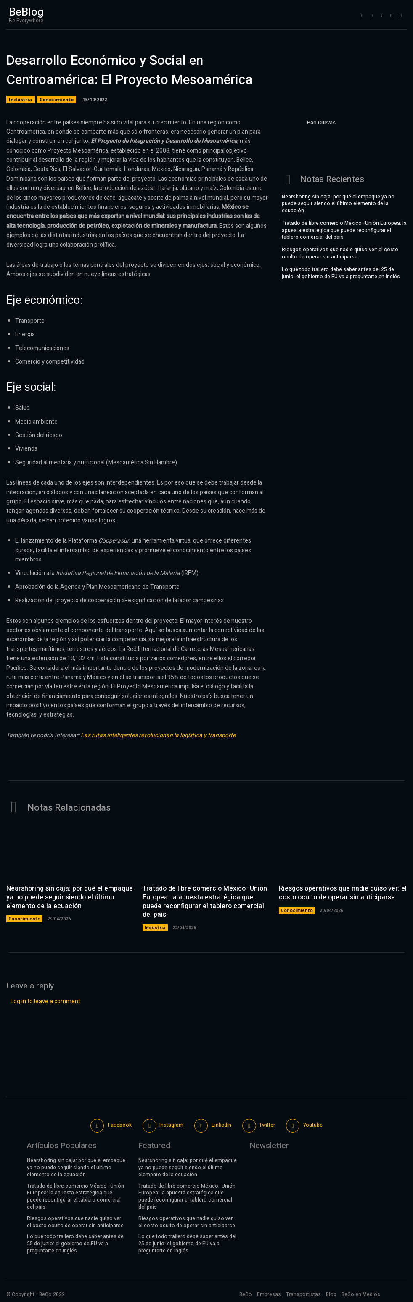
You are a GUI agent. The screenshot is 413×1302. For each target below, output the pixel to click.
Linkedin (221, 1124)
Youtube (313, 1124)
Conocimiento (56, 99)
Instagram (171, 1124)
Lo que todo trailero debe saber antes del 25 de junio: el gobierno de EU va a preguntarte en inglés (341, 272)
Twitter (267, 1124)
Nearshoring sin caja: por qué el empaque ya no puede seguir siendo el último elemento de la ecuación (338, 203)
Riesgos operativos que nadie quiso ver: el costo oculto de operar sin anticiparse (340, 252)
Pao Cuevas (321, 123)
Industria (20, 99)
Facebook (120, 1124)
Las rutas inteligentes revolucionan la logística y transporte (158, 735)
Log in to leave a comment (45, 1000)
